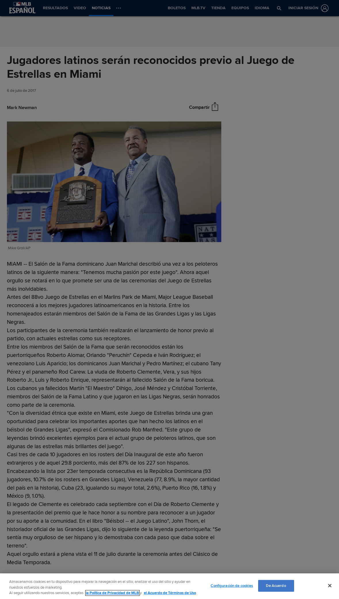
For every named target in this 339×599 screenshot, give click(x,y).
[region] (169, 586)
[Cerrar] (329, 585)
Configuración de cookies (232, 585)
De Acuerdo (276, 585)
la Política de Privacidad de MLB (112, 593)
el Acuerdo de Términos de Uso (170, 593)
